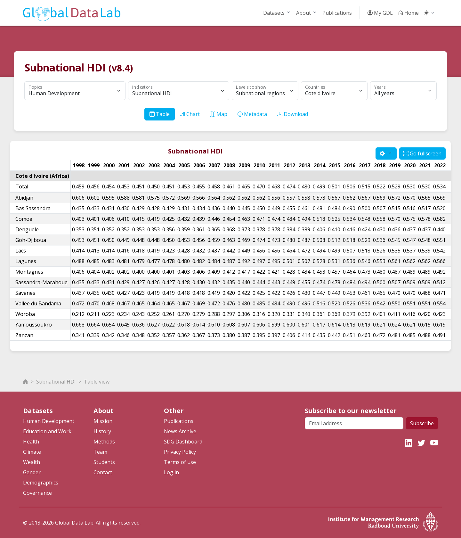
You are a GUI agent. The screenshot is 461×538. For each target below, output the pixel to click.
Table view (96, 381)
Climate (32, 451)
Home (408, 12)
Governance (37, 492)
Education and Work (47, 431)
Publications (337, 12)
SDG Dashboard (183, 441)
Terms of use (180, 462)
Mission (102, 421)
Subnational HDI (56, 381)
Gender (32, 472)
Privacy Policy (180, 451)
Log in (171, 472)
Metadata (252, 114)
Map (218, 114)
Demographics (40, 482)
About (303, 12)
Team (100, 451)
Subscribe (422, 423)
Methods (104, 441)
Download (292, 114)
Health (31, 441)
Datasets (274, 12)
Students (104, 462)
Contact (102, 472)
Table (160, 114)
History (102, 431)
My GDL (380, 12)
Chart (190, 114)
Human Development (48, 421)
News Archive (180, 431)
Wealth (31, 462)
